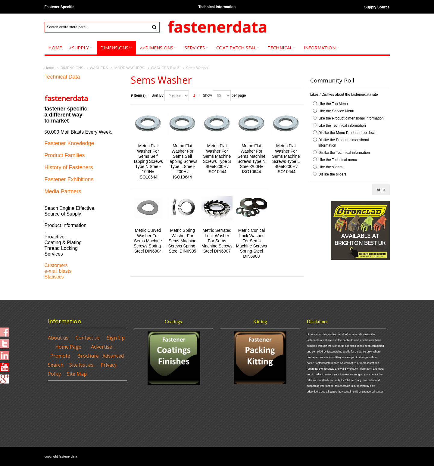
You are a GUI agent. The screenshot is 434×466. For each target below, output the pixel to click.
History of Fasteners (69, 167)
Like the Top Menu (333, 104)
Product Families (65, 155)
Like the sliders (330, 167)
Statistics (54, 276)
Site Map (77, 374)
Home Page (68, 346)
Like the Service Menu (336, 111)
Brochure (88, 356)
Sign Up (116, 337)
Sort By (157, 95)
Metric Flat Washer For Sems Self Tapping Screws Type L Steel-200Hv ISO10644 (182, 161)
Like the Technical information (342, 125)
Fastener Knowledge (69, 143)
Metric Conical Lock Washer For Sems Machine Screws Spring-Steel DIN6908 (251, 243)
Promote (60, 356)
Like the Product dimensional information (351, 118)
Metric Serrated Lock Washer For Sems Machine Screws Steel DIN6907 (217, 240)
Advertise (101, 346)
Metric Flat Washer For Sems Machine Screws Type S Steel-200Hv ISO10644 (217, 158)
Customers (56, 265)
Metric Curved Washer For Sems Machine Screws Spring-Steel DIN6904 (148, 240)
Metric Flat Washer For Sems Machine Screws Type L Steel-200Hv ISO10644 (286, 158)
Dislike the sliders (332, 174)
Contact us (88, 337)
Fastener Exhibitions (69, 179)
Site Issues (81, 365)
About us (58, 337)
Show (207, 95)
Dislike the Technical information (344, 153)
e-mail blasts (58, 271)
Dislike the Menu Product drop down (347, 133)
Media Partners (63, 191)
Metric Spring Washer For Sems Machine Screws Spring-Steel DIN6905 (182, 240)
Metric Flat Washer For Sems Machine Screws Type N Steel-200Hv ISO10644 (251, 158)
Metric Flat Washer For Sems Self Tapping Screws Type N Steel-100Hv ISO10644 (148, 161)
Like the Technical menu (337, 160)
